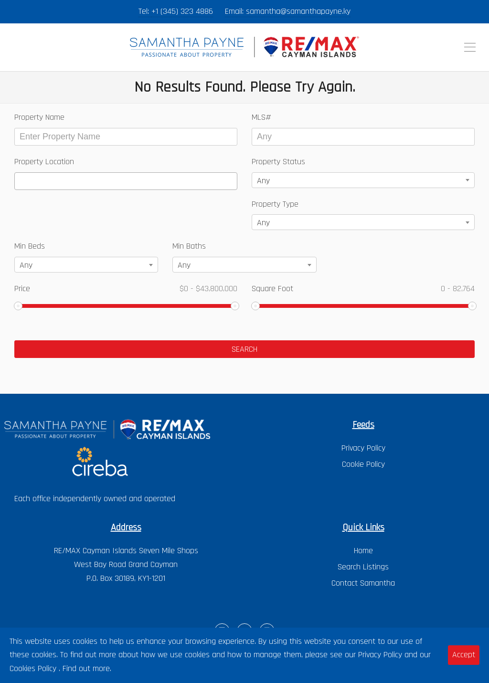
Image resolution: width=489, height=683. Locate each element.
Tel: (144, 11)
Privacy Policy (363, 447)
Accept (463, 654)
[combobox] (125, 181)
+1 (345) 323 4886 (182, 11)
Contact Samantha (363, 583)
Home (363, 550)
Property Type (275, 204)
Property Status (278, 161)
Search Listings (363, 566)
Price (125, 288)
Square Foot (363, 288)
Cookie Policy (363, 464)
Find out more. (87, 668)
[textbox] (20, 181)
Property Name (39, 117)
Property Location (44, 161)
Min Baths (189, 246)
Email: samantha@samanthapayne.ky (288, 11)
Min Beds (29, 246)
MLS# (261, 117)
